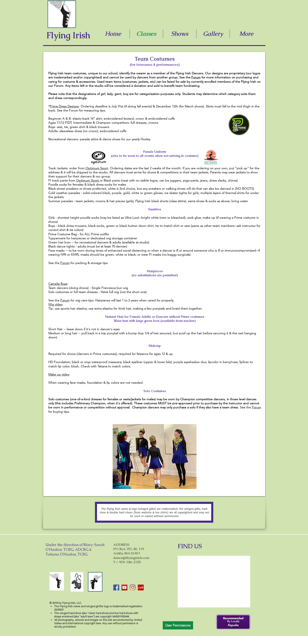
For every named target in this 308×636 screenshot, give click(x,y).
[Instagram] (133, 587)
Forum (196, 77)
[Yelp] (141, 587)
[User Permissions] (178, 625)
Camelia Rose (57, 284)
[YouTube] (124, 587)
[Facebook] (116, 587)
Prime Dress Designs (64, 106)
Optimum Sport (96, 168)
